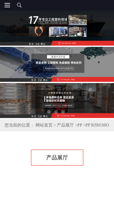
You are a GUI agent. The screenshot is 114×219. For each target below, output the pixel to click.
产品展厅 (65, 125)
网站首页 (44, 125)
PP (80, 125)
